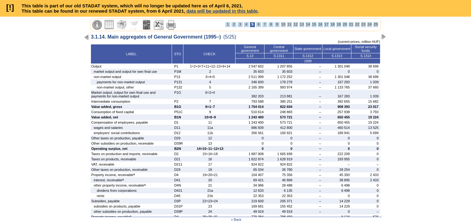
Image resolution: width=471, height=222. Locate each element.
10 (283, 24)
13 (302, 24)
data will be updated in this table (222, 11)
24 (369, 24)
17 (326, 24)
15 (314, 24)
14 (308, 24)
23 (363, 24)
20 (345, 24)
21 (351, 24)
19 (339, 24)
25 (376, 24)
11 (289, 24)
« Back (236, 219)
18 (332, 24)
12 (295, 24)
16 (320, 24)
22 (357, 24)
